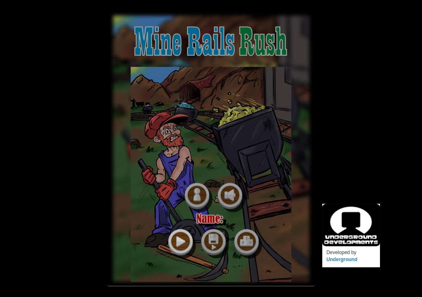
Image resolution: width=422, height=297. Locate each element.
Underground (341, 259)
